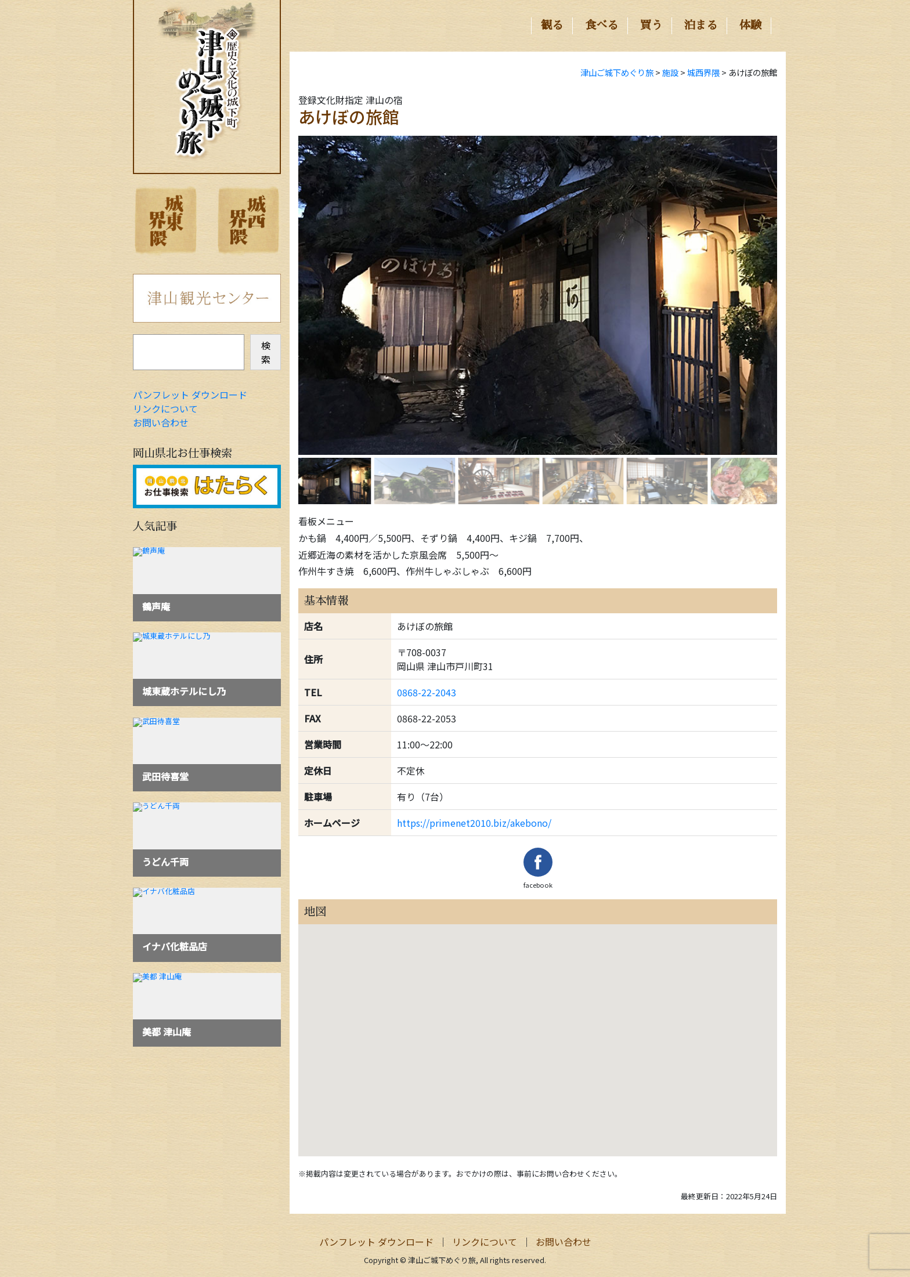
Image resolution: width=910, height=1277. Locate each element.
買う (651, 25)
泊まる (700, 25)
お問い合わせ (161, 422)
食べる (601, 25)
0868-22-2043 (426, 692)
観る (552, 25)
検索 (265, 352)
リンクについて (165, 408)
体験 (750, 25)
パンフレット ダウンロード (190, 394)
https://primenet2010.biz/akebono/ (474, 823)
